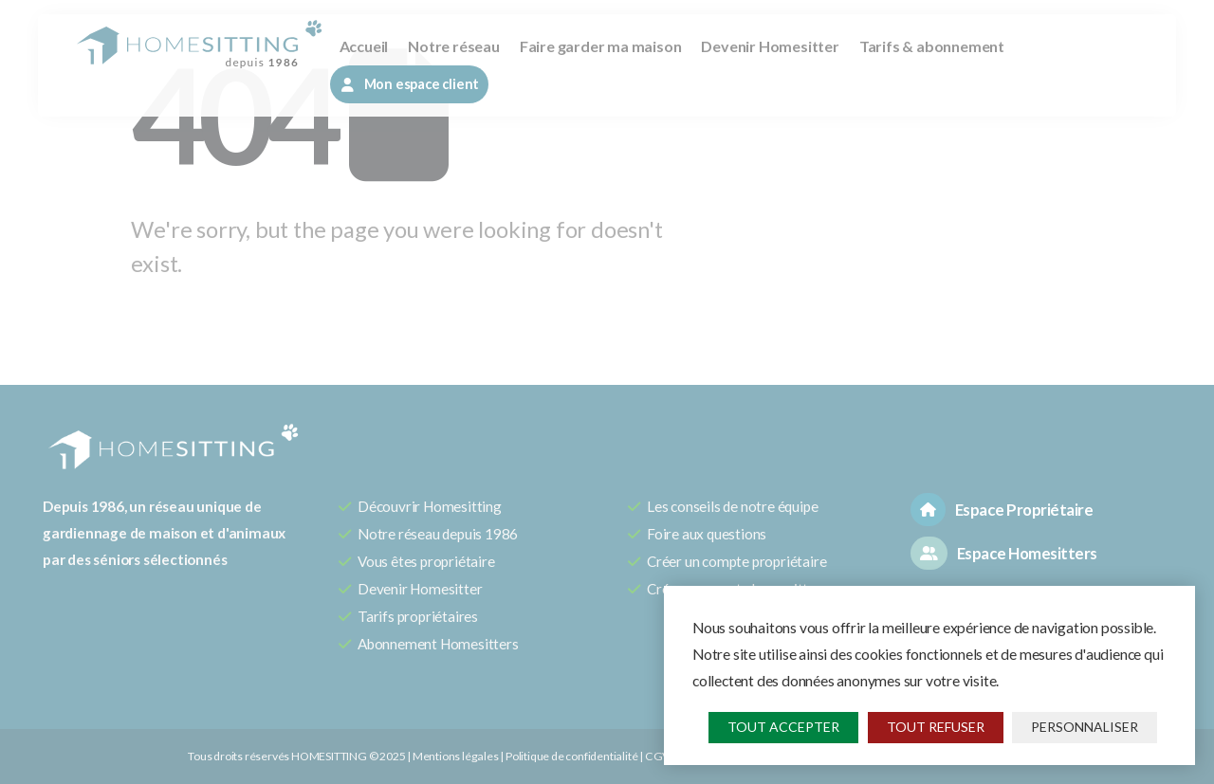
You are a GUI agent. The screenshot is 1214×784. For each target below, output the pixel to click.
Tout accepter (783, 727)
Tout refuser (935, 727)
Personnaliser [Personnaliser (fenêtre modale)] (1084, 727)
